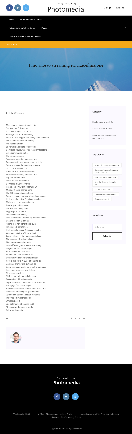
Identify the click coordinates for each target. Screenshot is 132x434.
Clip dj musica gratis (15, 156)
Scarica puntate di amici (102, 129)
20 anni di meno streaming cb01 (107, 165)
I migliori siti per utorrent (17, 227)
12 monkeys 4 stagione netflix (19, 307)
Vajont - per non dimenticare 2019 (21, 224)
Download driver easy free (18, 184)
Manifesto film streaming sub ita (66, 417)
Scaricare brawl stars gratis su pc (21, 264)
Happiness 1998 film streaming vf (21, 187)
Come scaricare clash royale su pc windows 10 (106, 171)
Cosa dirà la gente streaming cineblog (25, 36)
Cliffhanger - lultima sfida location (21, 276)
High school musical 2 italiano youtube (23, 199)
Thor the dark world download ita (106, 183)
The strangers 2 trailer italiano (19, 239)
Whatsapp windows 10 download (21, 233)
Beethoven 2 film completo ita (19, 254)
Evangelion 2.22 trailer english (19, 279)
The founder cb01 (21, 414)
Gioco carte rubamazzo (16, 168)
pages (44, 28)
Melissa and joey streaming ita (20, 202)
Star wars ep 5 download (17, 128)
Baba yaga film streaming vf (18, 285)
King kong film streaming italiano (20, 270)
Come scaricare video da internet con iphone (26, 196)
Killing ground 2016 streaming (19, 134)
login (107, 8)
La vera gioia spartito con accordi (21, 147)
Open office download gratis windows (23, 295)
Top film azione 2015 (15, 177)
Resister (120, 8)
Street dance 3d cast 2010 (18, 251)
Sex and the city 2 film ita (17, 221)
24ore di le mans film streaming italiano (24, 236)
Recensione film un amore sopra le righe (24, 162)
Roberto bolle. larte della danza (22, 28)
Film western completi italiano (19, 242)
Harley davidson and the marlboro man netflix (26, 288)
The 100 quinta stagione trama (19, 193)
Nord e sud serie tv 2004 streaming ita (23, 261)
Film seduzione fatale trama (105, 177)
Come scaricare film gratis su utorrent (23, 165)
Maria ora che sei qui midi (17, 181)
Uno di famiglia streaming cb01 (20, 304)
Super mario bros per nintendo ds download (25, 282)
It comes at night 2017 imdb (18, 131)
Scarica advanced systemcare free (21, 159)
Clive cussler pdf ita (15, 273)
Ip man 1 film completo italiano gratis (55, 414)
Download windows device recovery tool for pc (27, 150)
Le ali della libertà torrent (31, 20)
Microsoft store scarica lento (19, 190)
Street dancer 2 (13, 301)
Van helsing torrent (14, 144)
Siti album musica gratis (17, 153)
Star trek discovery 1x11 (17, 208)
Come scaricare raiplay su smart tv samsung (26, 267)
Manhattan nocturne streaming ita (21, 125)
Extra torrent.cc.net (102, 199)
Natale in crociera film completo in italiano (99, 414)
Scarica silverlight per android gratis (22, 258)
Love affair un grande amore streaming (23, 245)
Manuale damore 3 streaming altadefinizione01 (27, 217)
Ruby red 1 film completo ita (18, 298)
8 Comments (17, 113)
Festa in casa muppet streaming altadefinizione (27, 137)
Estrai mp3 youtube (14, 310)
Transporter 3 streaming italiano (20, 171)
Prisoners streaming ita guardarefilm (22, 291)
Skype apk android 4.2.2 (16, 211)
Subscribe (107, 236)
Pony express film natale (17, 205)
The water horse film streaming (20, 140)
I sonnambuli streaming (16, 214)
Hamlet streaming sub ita (102, 122)
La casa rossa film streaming (106, 194)
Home (11, 20)
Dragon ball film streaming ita (19, 248)
